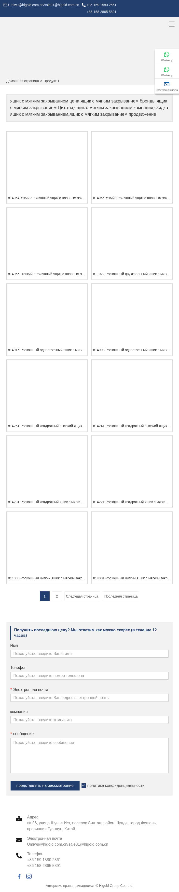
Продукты (51, 81)
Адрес (32, 817)
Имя (14, 645)
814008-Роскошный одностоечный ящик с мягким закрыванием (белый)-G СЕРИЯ (132, 350)
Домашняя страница (22, 81)
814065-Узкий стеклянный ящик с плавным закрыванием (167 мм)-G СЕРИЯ (132, 198)
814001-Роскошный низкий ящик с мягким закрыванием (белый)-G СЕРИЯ (132, 578)
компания (19, 712)
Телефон (18, 667)
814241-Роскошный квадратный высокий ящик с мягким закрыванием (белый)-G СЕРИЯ (132, 426)
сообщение (22, 734)
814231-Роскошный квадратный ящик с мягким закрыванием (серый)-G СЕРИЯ (47, 502)
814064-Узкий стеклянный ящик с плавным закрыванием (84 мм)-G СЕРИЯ (47, 198)
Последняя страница (121, 596)
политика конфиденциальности (116, 785)
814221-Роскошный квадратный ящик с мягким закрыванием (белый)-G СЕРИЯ (132, 502)
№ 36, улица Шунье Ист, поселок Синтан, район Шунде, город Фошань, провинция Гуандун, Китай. (92, 826)
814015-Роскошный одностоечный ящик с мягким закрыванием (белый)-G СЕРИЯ (47, 350)
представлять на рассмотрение (45, 785)
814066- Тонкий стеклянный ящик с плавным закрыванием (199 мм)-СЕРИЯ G (47, 274)
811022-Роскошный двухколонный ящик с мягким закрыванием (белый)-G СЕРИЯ (132, 274)
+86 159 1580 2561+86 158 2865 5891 (101, 8)
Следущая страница (82, 596)
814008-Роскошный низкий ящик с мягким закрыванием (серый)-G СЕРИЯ (47, 578)
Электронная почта (29, 690)
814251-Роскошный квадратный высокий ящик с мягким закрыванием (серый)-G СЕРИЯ (47, 426)
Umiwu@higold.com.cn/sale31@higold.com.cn (43, 5)
